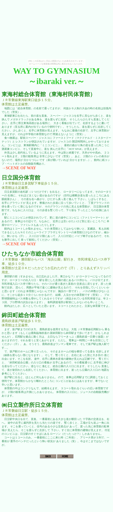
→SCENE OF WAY (19, 168)
